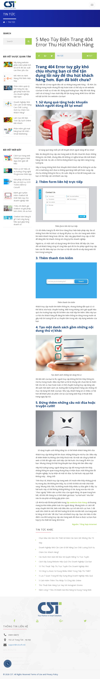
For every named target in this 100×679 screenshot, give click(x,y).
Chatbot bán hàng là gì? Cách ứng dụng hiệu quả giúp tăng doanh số (22, 220)
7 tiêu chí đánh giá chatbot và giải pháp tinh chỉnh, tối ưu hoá (23, 208)
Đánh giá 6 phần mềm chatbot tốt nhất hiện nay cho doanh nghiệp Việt (21, 196)
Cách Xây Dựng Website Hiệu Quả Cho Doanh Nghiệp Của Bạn (65, 561)
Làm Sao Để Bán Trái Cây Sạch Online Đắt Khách (22, 120)
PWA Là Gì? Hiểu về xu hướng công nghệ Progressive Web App (23, 171)
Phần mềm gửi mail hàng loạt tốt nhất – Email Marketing (22, 131)
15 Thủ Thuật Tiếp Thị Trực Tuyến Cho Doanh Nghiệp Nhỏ (64, 566)
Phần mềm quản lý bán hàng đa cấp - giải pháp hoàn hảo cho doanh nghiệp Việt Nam (22, 91)
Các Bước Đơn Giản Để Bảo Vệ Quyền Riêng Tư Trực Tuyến (64, 557)
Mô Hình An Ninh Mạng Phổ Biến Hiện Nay (22, 78)
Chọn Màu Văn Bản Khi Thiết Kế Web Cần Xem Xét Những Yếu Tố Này (66, 540)
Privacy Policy (52, 674)
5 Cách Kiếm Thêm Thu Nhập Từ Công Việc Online (60, 580)
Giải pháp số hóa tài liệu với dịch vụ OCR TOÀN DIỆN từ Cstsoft (22, 183)
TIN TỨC (11, 22)
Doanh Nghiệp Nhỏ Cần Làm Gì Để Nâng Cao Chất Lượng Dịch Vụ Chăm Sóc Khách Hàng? (67, 549)
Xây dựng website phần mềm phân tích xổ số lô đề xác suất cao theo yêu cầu (22, 66)
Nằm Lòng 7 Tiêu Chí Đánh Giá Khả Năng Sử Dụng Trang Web (65, 590)
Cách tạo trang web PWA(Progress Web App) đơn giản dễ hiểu (22, 159)
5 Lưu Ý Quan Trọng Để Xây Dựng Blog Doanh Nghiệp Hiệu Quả (66, 575)
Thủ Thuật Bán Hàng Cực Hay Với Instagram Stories (61, 585)
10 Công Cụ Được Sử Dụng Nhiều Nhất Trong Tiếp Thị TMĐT (65, 571)
